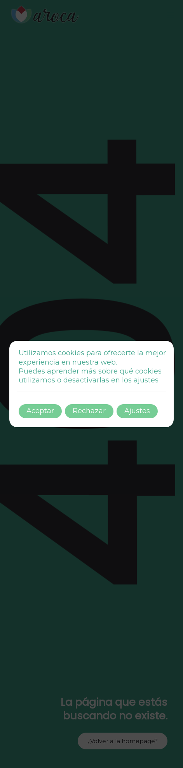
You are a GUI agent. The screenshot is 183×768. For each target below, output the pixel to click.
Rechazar (89, 411)
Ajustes (137, 411)
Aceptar (40, 411)
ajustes (146, 380)
